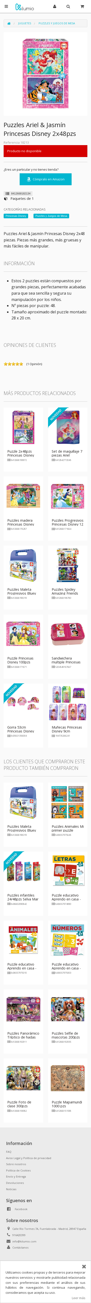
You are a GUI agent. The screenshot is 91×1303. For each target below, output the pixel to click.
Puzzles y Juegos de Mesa (57, 23)
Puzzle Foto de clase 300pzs (19, 1104)
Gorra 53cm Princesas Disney (20, 729)
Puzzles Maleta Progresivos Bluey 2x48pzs (21, 593)
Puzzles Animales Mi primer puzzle (68, 828)
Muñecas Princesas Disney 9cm (67, 729)
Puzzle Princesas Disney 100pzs (20, 660)
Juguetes (24, 23)
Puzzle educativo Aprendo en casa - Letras (66, 899)
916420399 (18, 1235)
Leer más (78, 1298)
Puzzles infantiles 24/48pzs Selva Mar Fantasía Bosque (22, 899)
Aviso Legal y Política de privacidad (28, 1158)
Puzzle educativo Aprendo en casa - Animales (21, 968)
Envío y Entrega (16, 1176)
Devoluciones (15, 1183)
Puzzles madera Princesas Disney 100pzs (20, 524)
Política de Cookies (18, 1170)
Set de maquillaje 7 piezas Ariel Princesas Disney (67, 455)
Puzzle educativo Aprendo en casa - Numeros (66, 968)
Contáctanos (20, 1247)
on (6, 364)
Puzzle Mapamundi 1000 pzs (67, 1104)
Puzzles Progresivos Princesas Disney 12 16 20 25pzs (67, 524)
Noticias (11, 1189)
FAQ (8, 1151)
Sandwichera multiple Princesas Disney (66, 662)
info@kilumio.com (24, 1241)
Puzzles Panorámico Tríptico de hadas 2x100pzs (23, 1037)
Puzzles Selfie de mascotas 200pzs (66, 1035)
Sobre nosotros (16, 1164)
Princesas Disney (16, 215)
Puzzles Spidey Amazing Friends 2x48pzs (65, 593)
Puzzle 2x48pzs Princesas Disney (20, 453)
